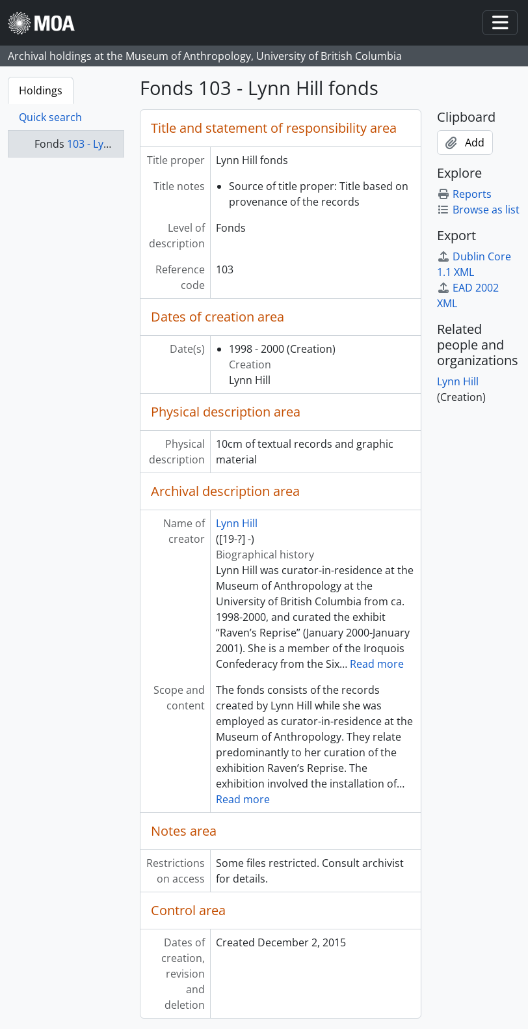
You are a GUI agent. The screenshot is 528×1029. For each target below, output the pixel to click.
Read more (377, 664)
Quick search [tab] (50, 117)
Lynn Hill (236, 523)
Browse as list (478, 209)
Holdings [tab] (40, 90)
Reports (464, 194)
